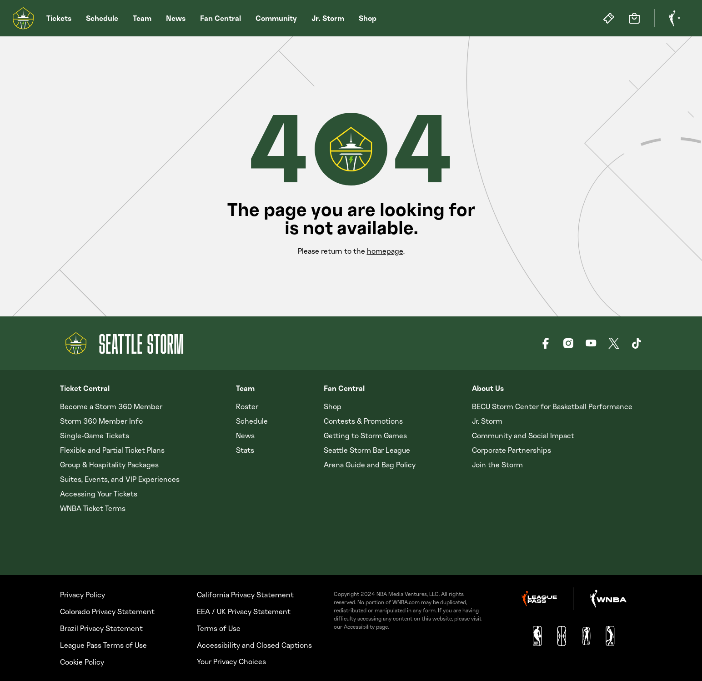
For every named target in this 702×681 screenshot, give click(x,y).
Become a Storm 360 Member (111, 406)
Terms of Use (219, 628)
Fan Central (220, 18)
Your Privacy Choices (231, 661)
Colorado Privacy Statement (107, 611)
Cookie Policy (82, 661)
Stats (245, 450)
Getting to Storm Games (365, 435)
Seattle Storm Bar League (367, 450)
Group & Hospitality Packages (109, 464)
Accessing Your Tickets (98, 493)
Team (142, 18)
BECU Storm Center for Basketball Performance (552, 406)
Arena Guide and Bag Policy (370, 464)
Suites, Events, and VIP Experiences (120, 479)
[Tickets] (609, 18)
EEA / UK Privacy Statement (244, 611)
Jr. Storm (327, 18)
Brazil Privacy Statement (101, 628)
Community (276, 18)
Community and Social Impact (523, 435)
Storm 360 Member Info (101, 421)
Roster (247, 406)
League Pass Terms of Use (103, 645)
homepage (385, 250)
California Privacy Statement (245, 594)
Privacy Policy (82, 594)
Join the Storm (497, 464)
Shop (367, 18)
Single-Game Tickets (94, 435)
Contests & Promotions (363, 421)
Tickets (58, 18)
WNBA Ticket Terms (92, 508)
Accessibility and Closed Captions (254, 645)
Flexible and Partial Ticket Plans (112, 450)
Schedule (102, 18)
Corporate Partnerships (511, 450)
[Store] (634, 18)
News (176, 18)
